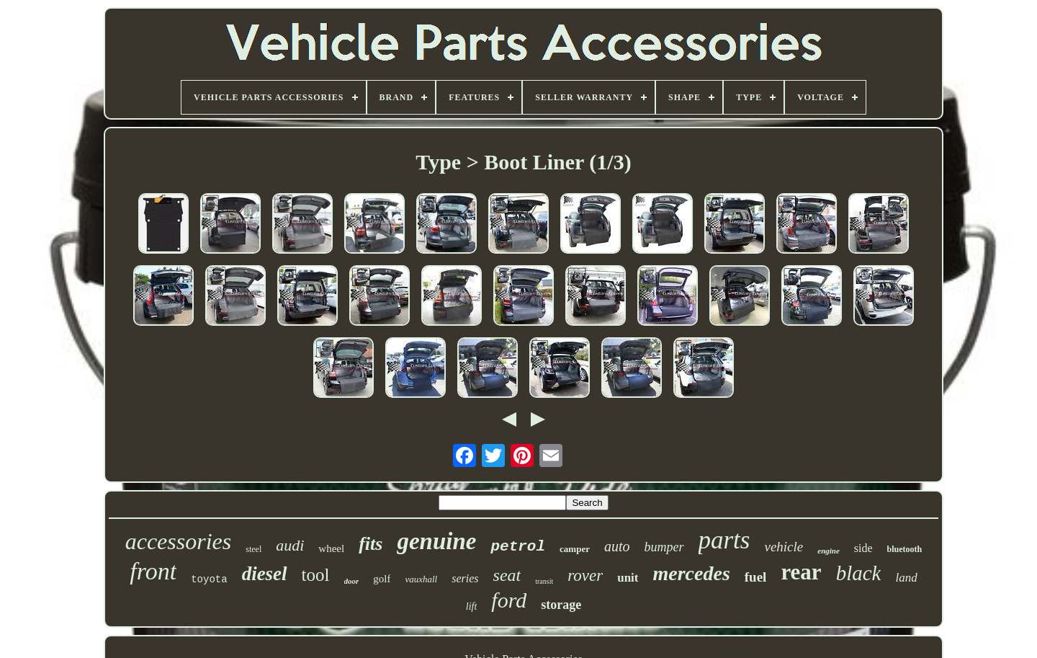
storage (561, 604)
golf (381, 578)
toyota (209, 579)
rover (585, 575)
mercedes (691, 573)
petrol (517, 546)
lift (471, 606)
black (858, 572)
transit (544, 581)
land (906, 577)
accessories (178, 541)
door (351, 581)
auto (617, 546)
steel (253, 549)
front (153, 571)
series (465, 578)
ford (508, 600)
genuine (436, 541)
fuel (756, 576)
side (863, 548)
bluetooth (904, 549)
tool (316, 574)
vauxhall (421, 579)
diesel (264, 573)
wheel (331, 548)
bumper (664, 547)
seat (507, 575)
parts (724, 540)
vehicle (783, 546)
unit (627, 577)
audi (290, 545)
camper (575, 548)
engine (828, 550)
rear (801, 571)
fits (370, 543)
